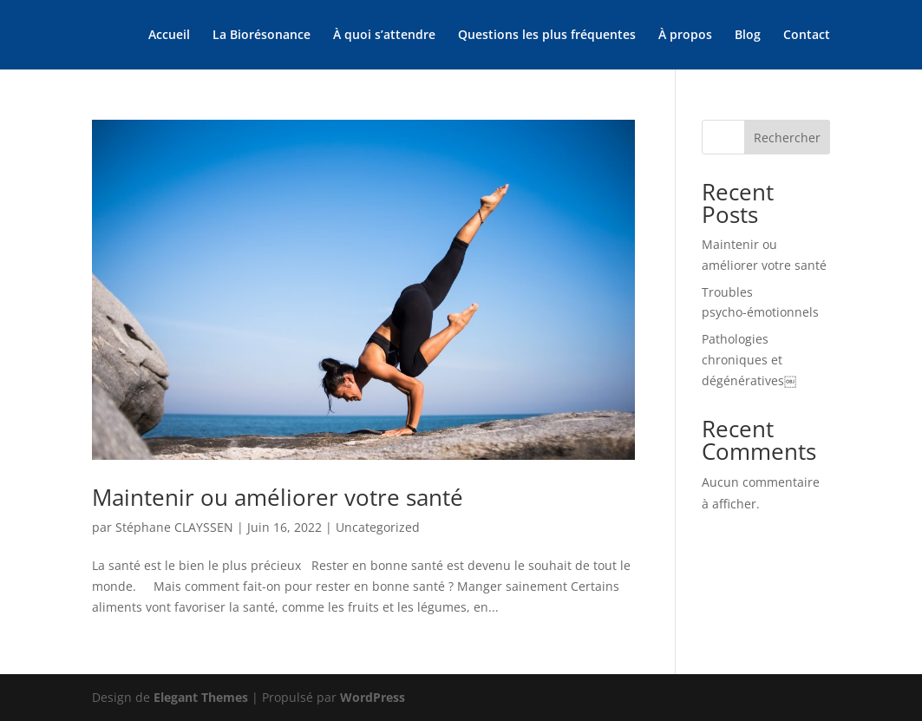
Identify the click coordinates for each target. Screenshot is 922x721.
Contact (806, 36)
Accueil (169, 36)
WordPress (372, 697)
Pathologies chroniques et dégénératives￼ (749, 360)
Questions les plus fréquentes (547, 36)
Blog (748, 36)
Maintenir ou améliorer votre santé (277, 497)
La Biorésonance (262, 36)
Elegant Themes (201, 697)
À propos (685, 36)
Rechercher (787, 137)
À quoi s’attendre (384, 36)
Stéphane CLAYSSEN (174, 527)
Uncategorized (378, 527)
